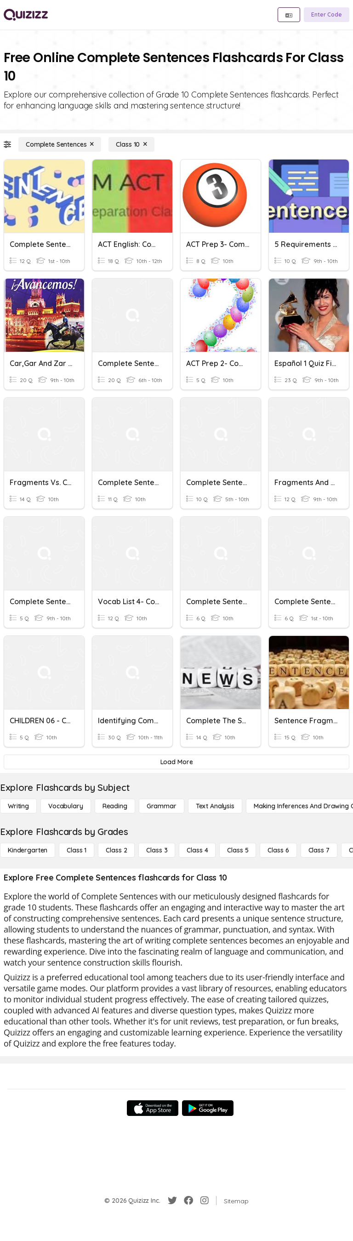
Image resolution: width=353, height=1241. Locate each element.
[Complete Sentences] (59, 144)
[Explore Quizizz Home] (26, 15)
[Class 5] (237, 850)
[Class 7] (319, 850)
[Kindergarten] (27, 850)
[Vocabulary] (65, 806)
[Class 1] (76, 850)
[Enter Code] (326, 14)
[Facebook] (188, 1200)
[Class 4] (197, 850)
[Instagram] (204, 1200)
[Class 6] (278, 850)
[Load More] (176, 762)
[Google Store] (207, 1108)
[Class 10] (131, 144)
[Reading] (115, 806)
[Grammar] (161, 806)
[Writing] (18, 806)
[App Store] (152, 1108)
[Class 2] (116, 850)
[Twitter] (172, 1200)
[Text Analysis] (215, 806)
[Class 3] (156, 850)
